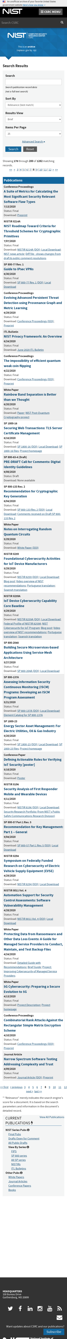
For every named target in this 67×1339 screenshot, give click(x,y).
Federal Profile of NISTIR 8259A (22, 623)
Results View (14, 113)
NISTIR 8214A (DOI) (28, 249)
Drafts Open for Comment (23, 1138)
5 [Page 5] (24, 169)
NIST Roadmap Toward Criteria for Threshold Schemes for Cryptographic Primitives (32, 231)
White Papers (16, 1177)
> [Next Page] (53, 169)
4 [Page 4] (20, 169)
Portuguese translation (41, 585)
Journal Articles (17, 1181)
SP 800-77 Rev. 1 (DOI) (30, 282)
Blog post (9, 581)
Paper (20, 413)
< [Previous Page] (14, 169)
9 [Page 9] (37, 169)
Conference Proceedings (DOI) (35, 321)
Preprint (22, 215)
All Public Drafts (17, 1143)
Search (10, 76)
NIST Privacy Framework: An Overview (33, 336)
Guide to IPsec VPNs (18, 269)
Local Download (51, 249)
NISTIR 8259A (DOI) (28, 619)
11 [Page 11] (45, 169)
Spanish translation (15, 590)
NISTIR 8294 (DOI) (27, 884)
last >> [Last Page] (38, 1091)
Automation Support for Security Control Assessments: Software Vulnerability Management (28, 900)
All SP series (18, 1160)
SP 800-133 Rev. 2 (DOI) (31, 510)
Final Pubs (14, 1134)
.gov (27, 50)
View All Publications (52, 1117)
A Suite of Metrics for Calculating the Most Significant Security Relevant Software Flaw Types (31, 196)
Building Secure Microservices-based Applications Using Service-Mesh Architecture (31, 652)
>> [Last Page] (56, 169)
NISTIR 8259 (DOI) (27, 577)
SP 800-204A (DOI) (28, 671)
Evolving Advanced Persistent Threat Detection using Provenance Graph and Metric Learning (33, 302)
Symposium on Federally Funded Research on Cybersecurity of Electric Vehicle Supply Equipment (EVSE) (32, 865)
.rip (34, 50)
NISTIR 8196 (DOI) (27, 807)
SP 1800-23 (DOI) (27, 744)
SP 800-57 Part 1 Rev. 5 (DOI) (34, 845)
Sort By (10, 98)
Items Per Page (15, 127)
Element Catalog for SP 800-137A (23, 715)
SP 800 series (19, 1156)
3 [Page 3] (17, 169)
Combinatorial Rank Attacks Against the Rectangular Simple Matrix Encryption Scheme (33, 1025)
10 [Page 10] (40, 169)
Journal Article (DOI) (29, 1077)
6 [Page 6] (27, 169)
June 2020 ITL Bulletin (30, 350)
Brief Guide (34, 967)
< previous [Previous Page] (16, 1087)
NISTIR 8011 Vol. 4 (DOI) (31, 919)
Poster (21, 778)
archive (31, 46)
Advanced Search (33, 141)
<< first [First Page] (4, 1087)
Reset (30, 149)
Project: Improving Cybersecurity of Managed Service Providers (30, 971)
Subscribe (53, 1332)
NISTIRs (16, 1164)
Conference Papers (19, 1186)
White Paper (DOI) (28, 548)
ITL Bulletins (18, 1168)
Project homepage (31, 451)
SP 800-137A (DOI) (28, 711)
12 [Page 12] (50, 169)
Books (12, 1190)
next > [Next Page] (29, 1091)
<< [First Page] (10, 169)
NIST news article (14, 254)
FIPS (14, 1151)
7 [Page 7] (30, 169)
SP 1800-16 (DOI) (27, 446)
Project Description (28, 1005)
